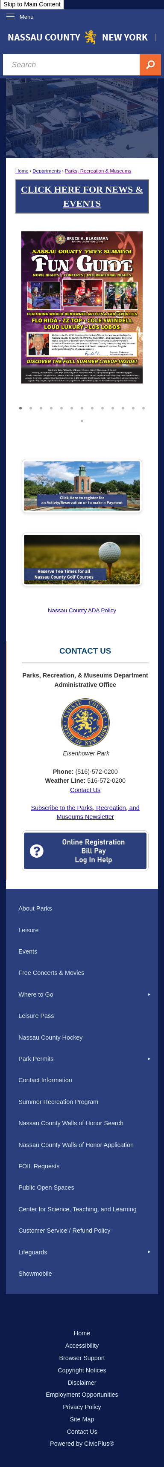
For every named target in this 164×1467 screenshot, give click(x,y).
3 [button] (41, 407)
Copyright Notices (82, 1370)
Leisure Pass (36, 1015)
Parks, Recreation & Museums (98, 170)
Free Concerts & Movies (51, 972)
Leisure (28, 930)
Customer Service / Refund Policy (64, 1230)
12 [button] (133, 407)
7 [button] (82, 407)
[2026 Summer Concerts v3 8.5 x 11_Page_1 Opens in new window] (82, 307)
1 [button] (20, 407)
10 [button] (113, 407)
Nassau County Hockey (50, 1037)
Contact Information (45, 1080)
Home (22, 170)
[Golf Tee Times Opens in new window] (82, 559)
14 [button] (82, 420)
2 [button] (31, 407)
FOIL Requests (38, 1166)
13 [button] (143, 407)
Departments (46, 170)
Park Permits (35, 1058)
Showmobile (35, 1273)
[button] (130, 313)
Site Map (82, 1419)
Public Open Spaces (46, 1187)
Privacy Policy (82, 1407)
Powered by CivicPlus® (82, 1443)
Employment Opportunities (82, 1394)
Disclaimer (81, 1382)
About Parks (35, 908)
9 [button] (102, 407)
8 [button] (92, 407)
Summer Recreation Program (58, 1101)
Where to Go (35, 994)
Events (27, 951)
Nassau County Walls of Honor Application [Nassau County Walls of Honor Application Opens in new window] (76, 1144)
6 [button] (72, 407)
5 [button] (61, 407)
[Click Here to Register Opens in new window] (82, 486)
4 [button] (51, 407)
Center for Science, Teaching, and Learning (77, 1209)
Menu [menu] (27, 17)
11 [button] (123, 407)
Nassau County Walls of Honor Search (70, 1123)
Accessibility (82, 1345)
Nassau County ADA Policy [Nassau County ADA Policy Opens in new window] (82, 610)
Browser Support (82, 1358)
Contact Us (85, 790)
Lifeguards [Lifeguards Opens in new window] (32, 1252)
